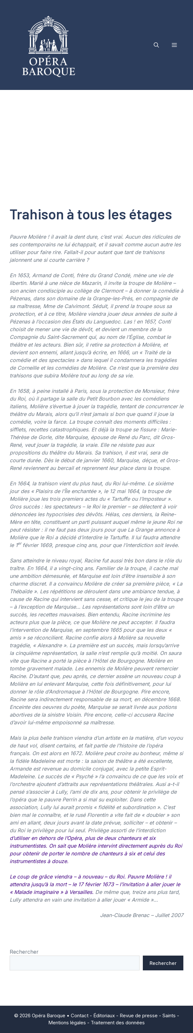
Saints (169, 1015)
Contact (79, 1015)
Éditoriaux (104, 1015)
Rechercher (24, 952)
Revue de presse (139, 1015)
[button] (156, 45)
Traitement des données (118, 1023)
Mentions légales (67, 1023)
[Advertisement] (96, 138)
